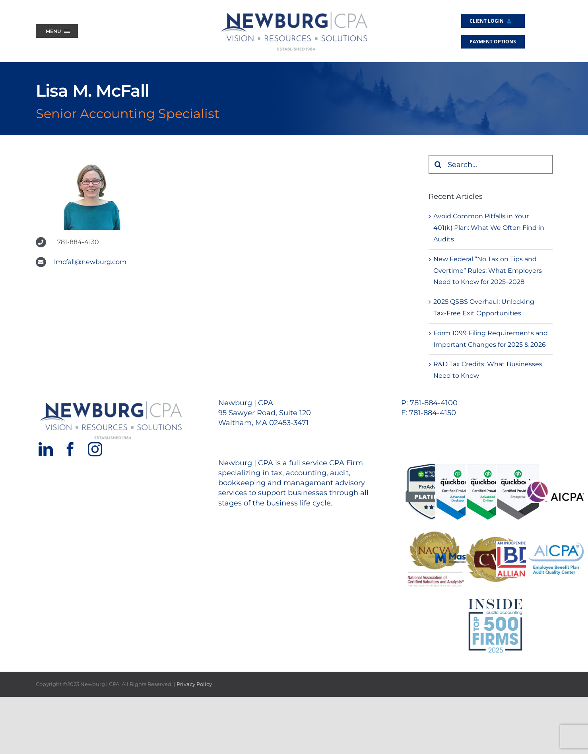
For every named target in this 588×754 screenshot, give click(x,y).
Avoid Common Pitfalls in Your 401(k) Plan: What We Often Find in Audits (488, 227)
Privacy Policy (194, 684)
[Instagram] (95, 449)
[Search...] (491, 164)
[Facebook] (70, 449)
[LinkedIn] (46, 449)
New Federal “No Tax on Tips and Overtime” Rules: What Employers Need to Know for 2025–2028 (487, 270)
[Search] (438, 164)
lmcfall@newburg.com (90, 262)
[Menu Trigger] (57, 31)
